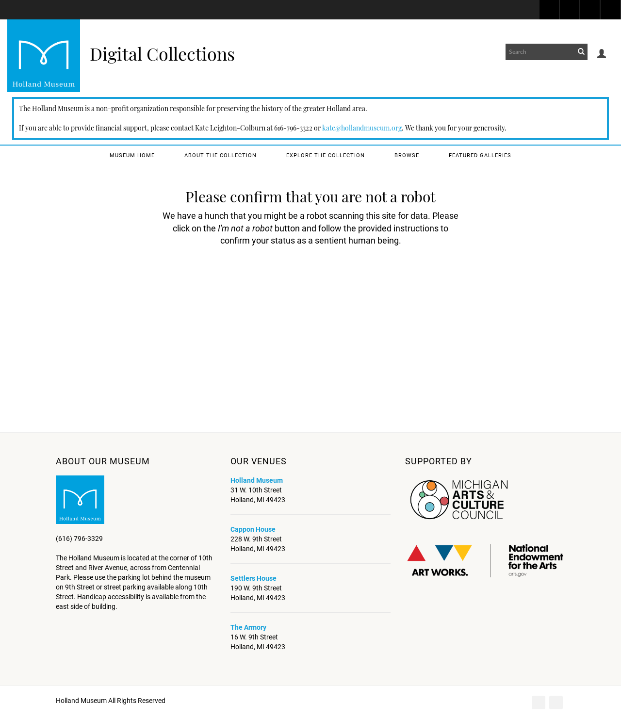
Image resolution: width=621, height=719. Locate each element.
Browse (406, 155)
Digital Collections (162, 53)
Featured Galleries (480, 155)
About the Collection (220, 155)
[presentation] (307, 277)
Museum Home (132, 155)
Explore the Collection (325, 155)
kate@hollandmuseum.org (362, 127)
